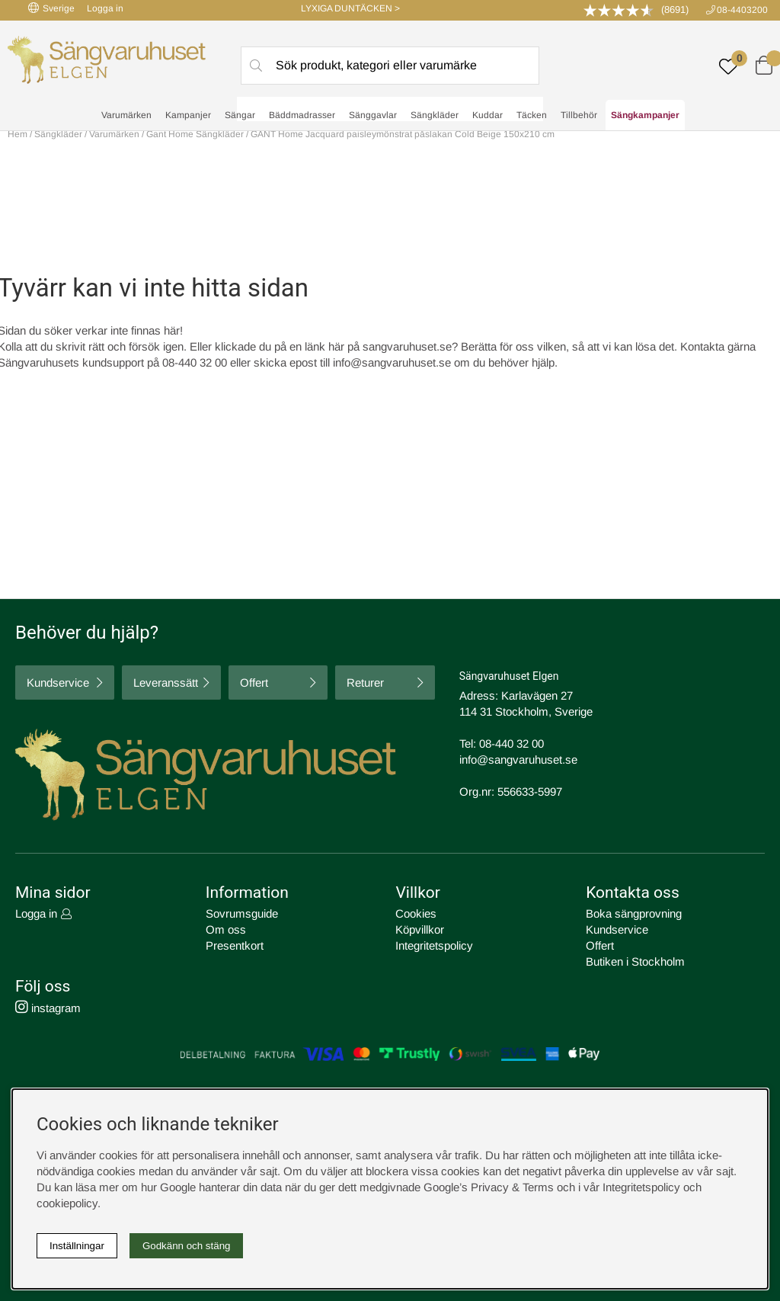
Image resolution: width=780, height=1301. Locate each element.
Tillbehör (579, 115)
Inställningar (77, 1245)
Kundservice (58, 683)
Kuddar (487, 115)
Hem (17, 134)
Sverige (51, 8)
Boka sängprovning (634, 913)
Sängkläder (435, 115)
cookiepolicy (67, 1203)
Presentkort (235, 945)
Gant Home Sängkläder (195, 134)
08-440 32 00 (511, 744)
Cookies (415, 913)
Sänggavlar (373, 115)
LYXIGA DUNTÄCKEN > (350, 8)
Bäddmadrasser (302, 115)
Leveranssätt (165, 683)
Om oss (226, 929)
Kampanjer (188, 115)
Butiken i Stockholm (635, 961)
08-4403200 (742, 10)
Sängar (240, 115)
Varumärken (126, 115)
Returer (365, 683)
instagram (48, 1007)
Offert (254, 683)
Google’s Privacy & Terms (489, 1187)
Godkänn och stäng (186, 1245)
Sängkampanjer (645, 115)
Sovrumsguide (242, 913)
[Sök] (390, 65)
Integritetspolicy (434, 945)
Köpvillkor (419, 929)
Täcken (531, 115)
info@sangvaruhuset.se (392, 362)
